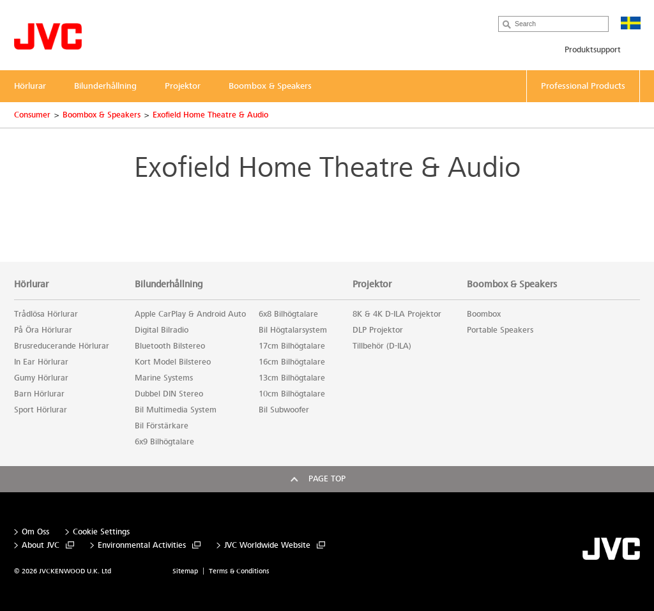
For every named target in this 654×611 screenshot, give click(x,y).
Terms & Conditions (239, 571)
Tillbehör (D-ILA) (382, 346)
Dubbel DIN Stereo (169, 394)
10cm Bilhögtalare (292, 394)
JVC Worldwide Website (267, 545)
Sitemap (185, 571)
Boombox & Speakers (102, 115)
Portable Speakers (500, 330)
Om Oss (35, 532)
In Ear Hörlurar (41, 362)
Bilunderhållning (168, 284)
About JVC (40, 545)
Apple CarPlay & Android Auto (190, 314)
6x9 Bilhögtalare (164, 442)
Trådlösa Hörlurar (46, 314)
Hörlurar (31, 284)
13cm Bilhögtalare (292, 378)
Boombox (484, 314)
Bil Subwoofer (284, 410)
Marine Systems (164, 378)
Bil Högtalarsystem (293, 330)
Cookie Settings (101, 532)
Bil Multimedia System (176, 410)
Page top (327, 479)
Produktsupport (593, 50)
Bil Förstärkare (161, 426)
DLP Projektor (378, 330)
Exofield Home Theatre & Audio (210, 115)
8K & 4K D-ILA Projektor (397, 314)
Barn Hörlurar (39, 394)
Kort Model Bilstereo (173, 362)
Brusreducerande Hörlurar (61, 346)
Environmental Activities (142, 545)
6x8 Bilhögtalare (288, 314)
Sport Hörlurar (40, 410)
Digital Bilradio (161, 330)
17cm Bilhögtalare (292, 346)
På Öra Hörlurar (43, 330)
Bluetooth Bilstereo (170, 346)
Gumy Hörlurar (41, 378)
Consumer (32, 115)
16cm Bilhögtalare (292, 362)
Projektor (372, 284)
